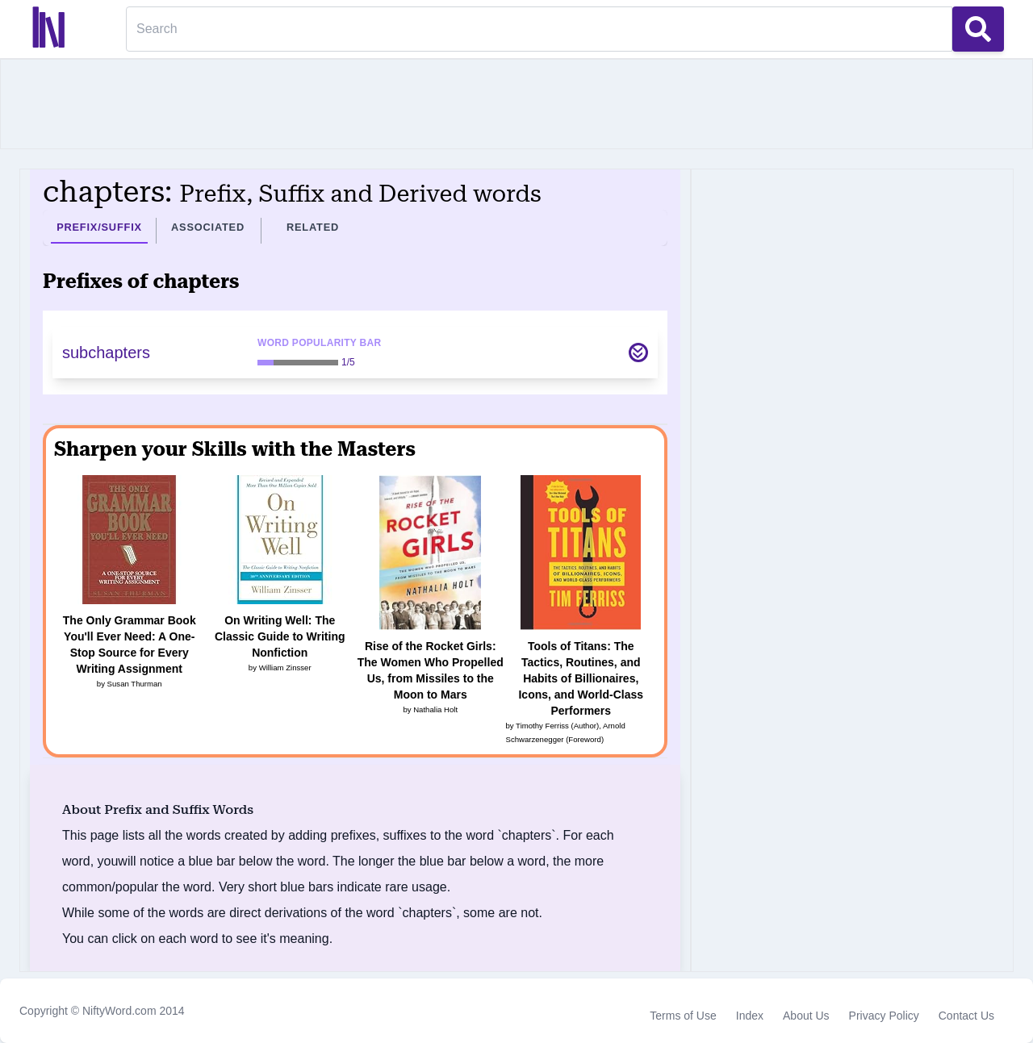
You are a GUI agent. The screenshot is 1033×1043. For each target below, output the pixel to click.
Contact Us (966, 1015)
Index (749, 1015)
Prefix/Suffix (99, 227)
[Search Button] (978, 29)
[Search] (539, 29)
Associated (208, 227)
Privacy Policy (884, 1015)
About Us (806, 1015)
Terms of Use (683, 1015)
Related (312, 227)
